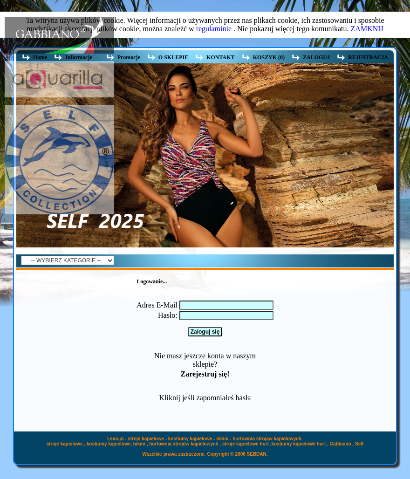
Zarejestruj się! (204, 374)
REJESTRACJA (368, 57)
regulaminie (214, 29)
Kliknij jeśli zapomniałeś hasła (205, 398)
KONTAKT (220, 57)
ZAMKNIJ (367, 29)
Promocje (128, 57)
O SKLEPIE (173, 57)
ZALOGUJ (316, 57)
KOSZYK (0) (269, 57)
